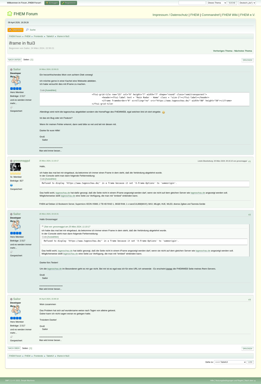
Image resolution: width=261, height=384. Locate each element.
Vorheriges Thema (222, 51)
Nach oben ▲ (250, 380)
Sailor (17, 69)
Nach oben (13, 348)
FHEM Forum (26, 14)
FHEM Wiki (230, 15)
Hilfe (212, 380)
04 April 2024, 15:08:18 (48, 299)
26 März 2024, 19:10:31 (49, 214)
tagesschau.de (63, 192)
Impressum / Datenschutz (170, 15)
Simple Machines (28, 380)
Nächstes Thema (243, 51)
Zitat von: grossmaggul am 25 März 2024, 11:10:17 (67, 227)
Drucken (247, 60)
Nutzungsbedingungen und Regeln (229, 380)
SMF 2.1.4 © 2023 (12, 380)
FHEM (194, 15)
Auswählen (51, 90)
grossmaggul (21, 160)
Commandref (211, 15)
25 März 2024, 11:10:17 (49, 161)
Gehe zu (209, 362)
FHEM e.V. (247, 15)
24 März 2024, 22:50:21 (49, 69)
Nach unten (14, 60)
